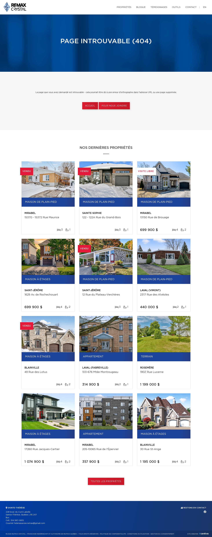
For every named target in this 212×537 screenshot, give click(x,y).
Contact (191, 7)
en (204, 7)
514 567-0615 (17, 520)
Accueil (90, 106)
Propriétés (124, 7)
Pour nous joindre (114, 106)
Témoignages (158, 7)
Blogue (141, 7)
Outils (176, 7)
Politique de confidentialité (113, 534)
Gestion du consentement (162, 534)
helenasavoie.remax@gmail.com (29, 523)
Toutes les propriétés (106, 481)
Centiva (204, 534)
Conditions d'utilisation (138, 534)
